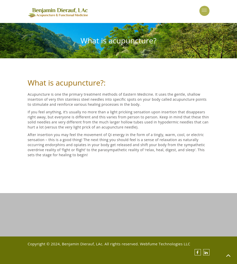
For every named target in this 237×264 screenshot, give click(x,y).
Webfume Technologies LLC (165, 243)
